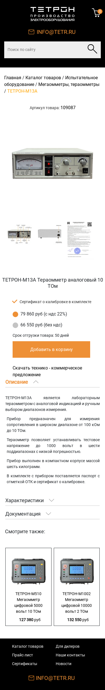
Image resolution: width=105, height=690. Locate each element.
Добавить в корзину (51, 349)
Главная (12, 77)
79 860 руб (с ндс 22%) (43, 314)
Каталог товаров (43, 77)
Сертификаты (24, 663)
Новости (63, 663)
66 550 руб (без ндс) (41, 325)
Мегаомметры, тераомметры (68, 84)
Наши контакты (70, 655)
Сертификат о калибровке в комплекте (55, 302)
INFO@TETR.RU (56, 32)
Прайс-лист (22, 655)
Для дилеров (68, 646)
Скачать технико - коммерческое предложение (47, 371)
